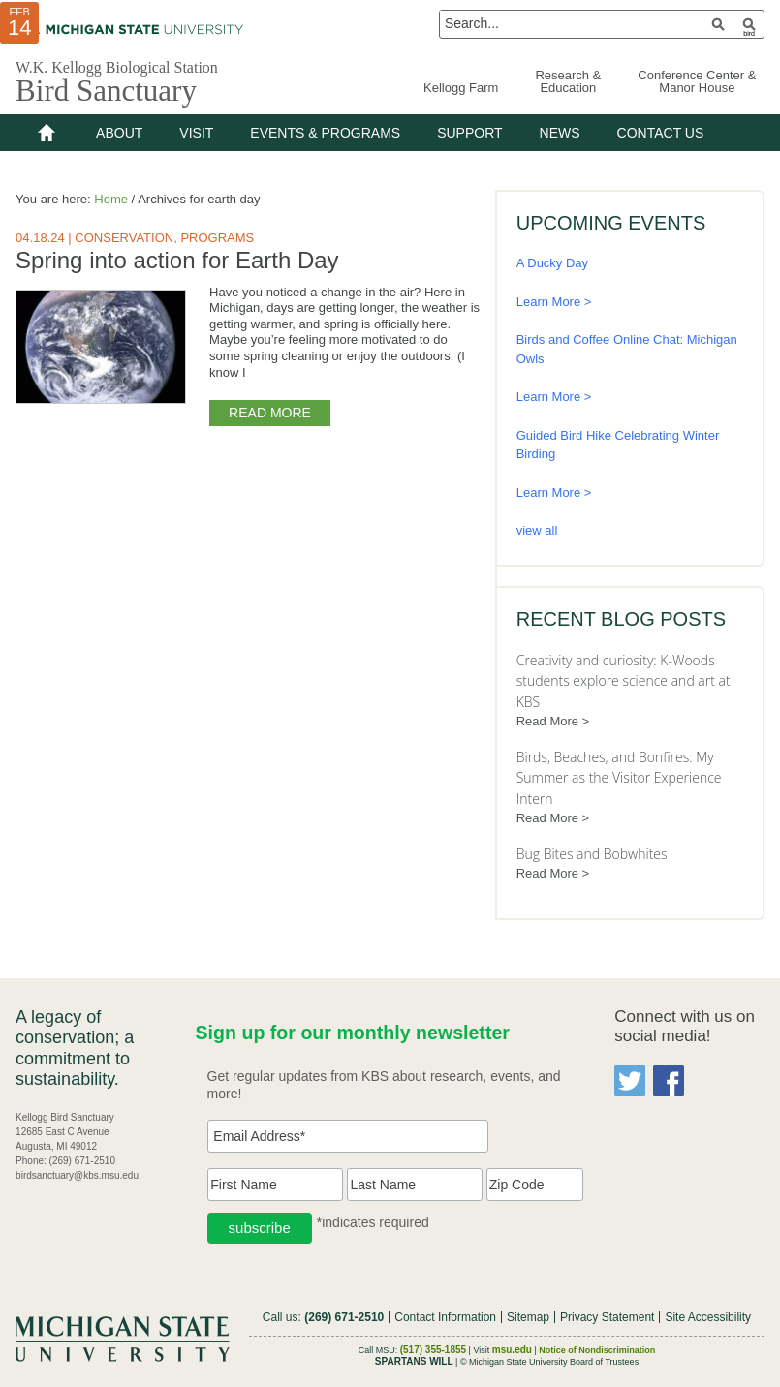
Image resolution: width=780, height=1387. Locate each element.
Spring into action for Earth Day (177, 260)
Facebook (668, 1080)
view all (537, 530)
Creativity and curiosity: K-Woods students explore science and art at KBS (623, 681)
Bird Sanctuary (106, 91)
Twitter (629, 1080)
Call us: (323, 1317)
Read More (270, 411)
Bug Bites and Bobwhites (592, 854)
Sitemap (528, 1317)
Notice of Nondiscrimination (597, 1350)
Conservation (124, 238)
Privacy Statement (607, 1317)
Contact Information (445, 1317)
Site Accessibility (708, 1317)
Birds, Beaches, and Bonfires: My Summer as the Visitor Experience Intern (619, 778)
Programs (217, 238)
